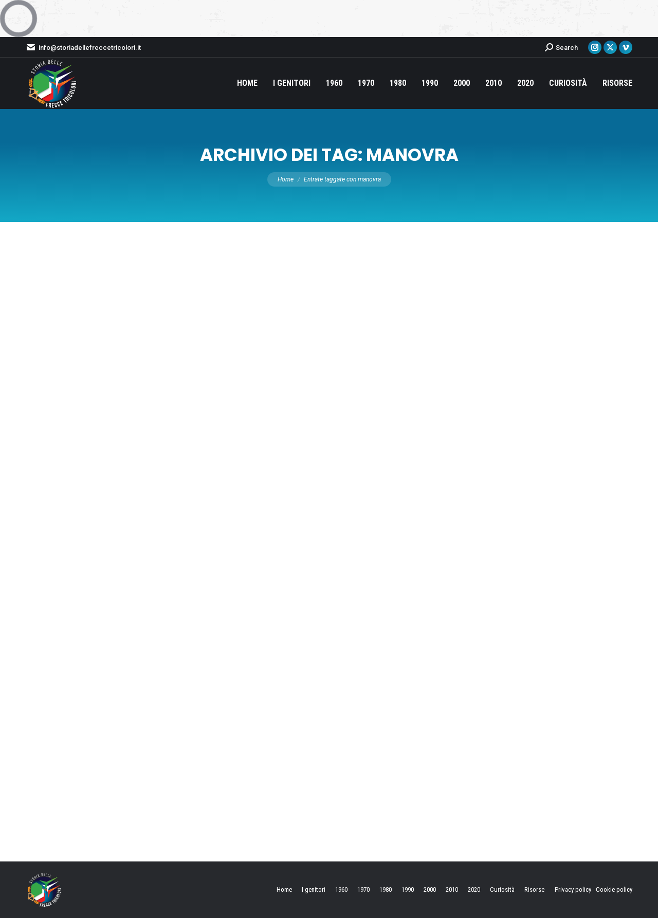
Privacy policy (573, 889)
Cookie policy (614, 889)
